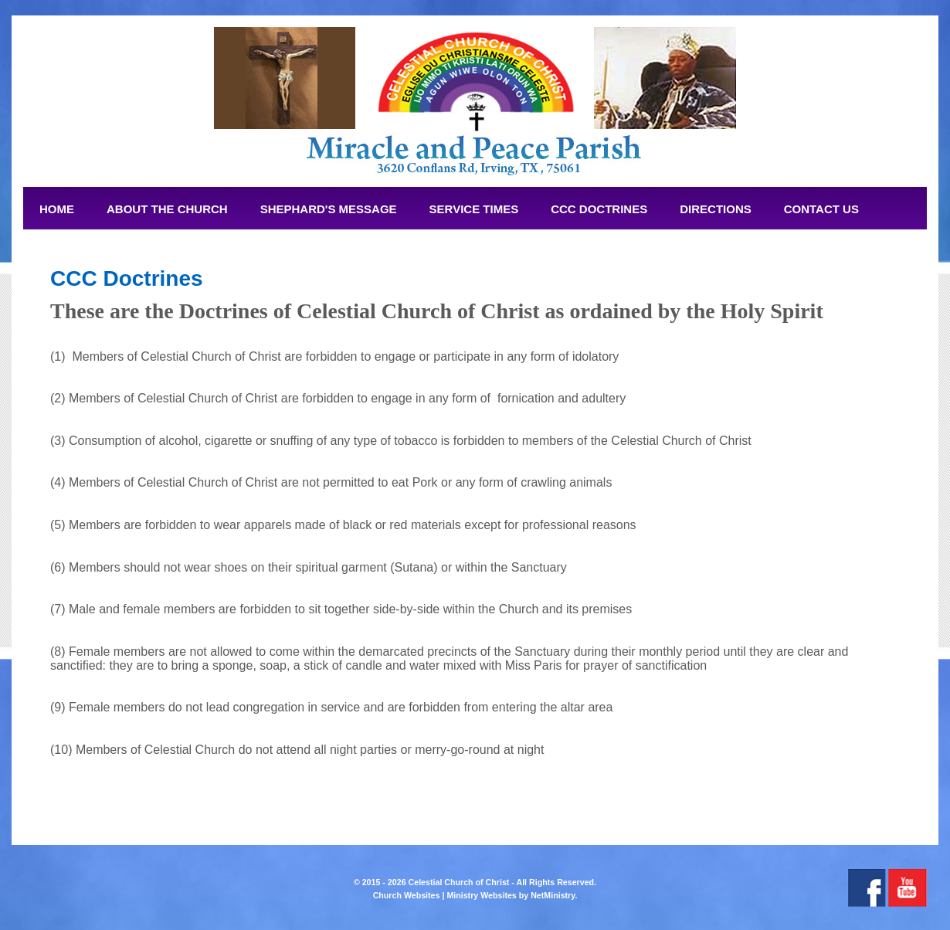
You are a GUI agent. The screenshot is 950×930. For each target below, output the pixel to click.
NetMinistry (553, 895)
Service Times (474, 209)
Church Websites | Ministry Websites (446, 895)
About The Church (167, 209)
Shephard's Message (328, 209)
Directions (716, 209)
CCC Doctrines (599, 209)
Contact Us (821, 209)
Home (56, 209)
